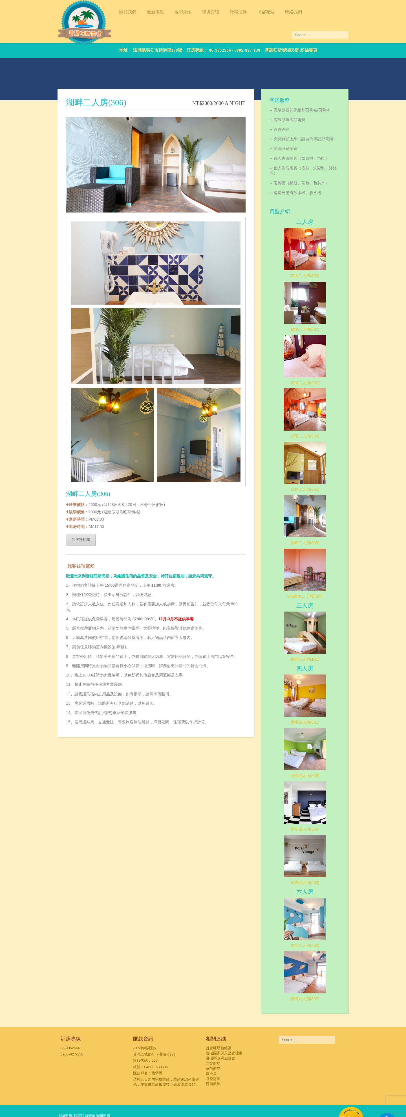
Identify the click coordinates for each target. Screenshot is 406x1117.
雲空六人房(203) (315, 922)
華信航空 (213, 1046)
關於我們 (112, 12)
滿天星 (211, 1051)
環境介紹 (195, 12)
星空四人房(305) (315, 805)
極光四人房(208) (315, 859)
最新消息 (140, 12)
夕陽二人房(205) (315, 412)
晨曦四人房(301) (315, 699)
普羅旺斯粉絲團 (219, 1025)
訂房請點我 (65, 558)
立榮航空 (213, 1041)
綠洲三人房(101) (315, 636)
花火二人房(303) (315, 251)
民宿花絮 (250, 12)
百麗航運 (213, 1061)
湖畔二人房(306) (315, 519)
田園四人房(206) (315, 752)
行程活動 (223, 12)
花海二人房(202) (315, 358)
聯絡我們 (278, 12)
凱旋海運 (213, 1056)
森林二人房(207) (315, 465)
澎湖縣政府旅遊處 (220, 1035)
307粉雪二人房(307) (315, 572)
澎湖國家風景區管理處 (224, 1030)
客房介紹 (167, 12)
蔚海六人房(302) (315, 976)
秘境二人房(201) (315, 305)
